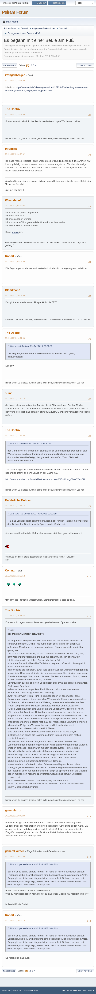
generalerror (13, 810)
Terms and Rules (74, 990)
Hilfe (63, 990)
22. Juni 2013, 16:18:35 (15, 616)
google (15, 232)
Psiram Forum (15, 12)
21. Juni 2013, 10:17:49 (15, 338)
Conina (9, 570)
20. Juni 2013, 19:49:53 (15, 80)
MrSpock (11, 148)
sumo (9, 393)
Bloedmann (12, 290)
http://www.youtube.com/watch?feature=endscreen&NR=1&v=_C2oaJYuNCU (45, 479)
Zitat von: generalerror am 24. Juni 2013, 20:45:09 (33, 864)
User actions (85, 65)
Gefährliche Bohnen (18, 500)
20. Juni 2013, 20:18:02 (15, 154)
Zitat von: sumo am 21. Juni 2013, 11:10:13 (30, 443)
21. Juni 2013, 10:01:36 (15, 295)
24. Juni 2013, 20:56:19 (15, 920)
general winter (14, 851)
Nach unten (9, 65)
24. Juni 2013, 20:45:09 (15, 816)
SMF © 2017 (17, 990)
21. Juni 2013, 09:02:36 (15, 261)
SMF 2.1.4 (6, 990)
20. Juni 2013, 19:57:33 (15, 114)
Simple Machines (31, 990)
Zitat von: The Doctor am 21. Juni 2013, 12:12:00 (33, 514)
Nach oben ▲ (88, 990)
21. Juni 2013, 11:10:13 (15, 398)
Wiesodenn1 (13, 200)
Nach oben (9, 971)
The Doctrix (12, 109)
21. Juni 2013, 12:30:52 (15, 576)
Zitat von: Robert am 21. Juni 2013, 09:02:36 (31, 346)
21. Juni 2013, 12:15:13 (15, 505)
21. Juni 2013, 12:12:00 (15, 435)
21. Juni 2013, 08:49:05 (15, 206)
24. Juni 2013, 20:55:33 (15, 856)
